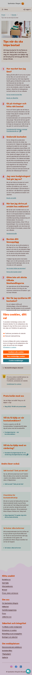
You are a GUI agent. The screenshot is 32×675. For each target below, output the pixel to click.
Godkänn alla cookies (16, 352)
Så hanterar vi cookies (9, 347)
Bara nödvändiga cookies (16, 356)
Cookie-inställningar (16, 361)
